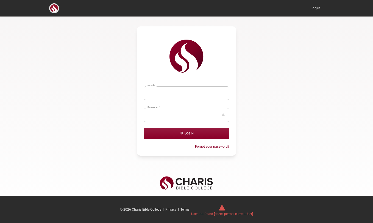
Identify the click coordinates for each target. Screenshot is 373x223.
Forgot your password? (212, 146)
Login (316, 8)
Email (151, 85)
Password (153, 107)
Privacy (170, 209)
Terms (185, 209)
